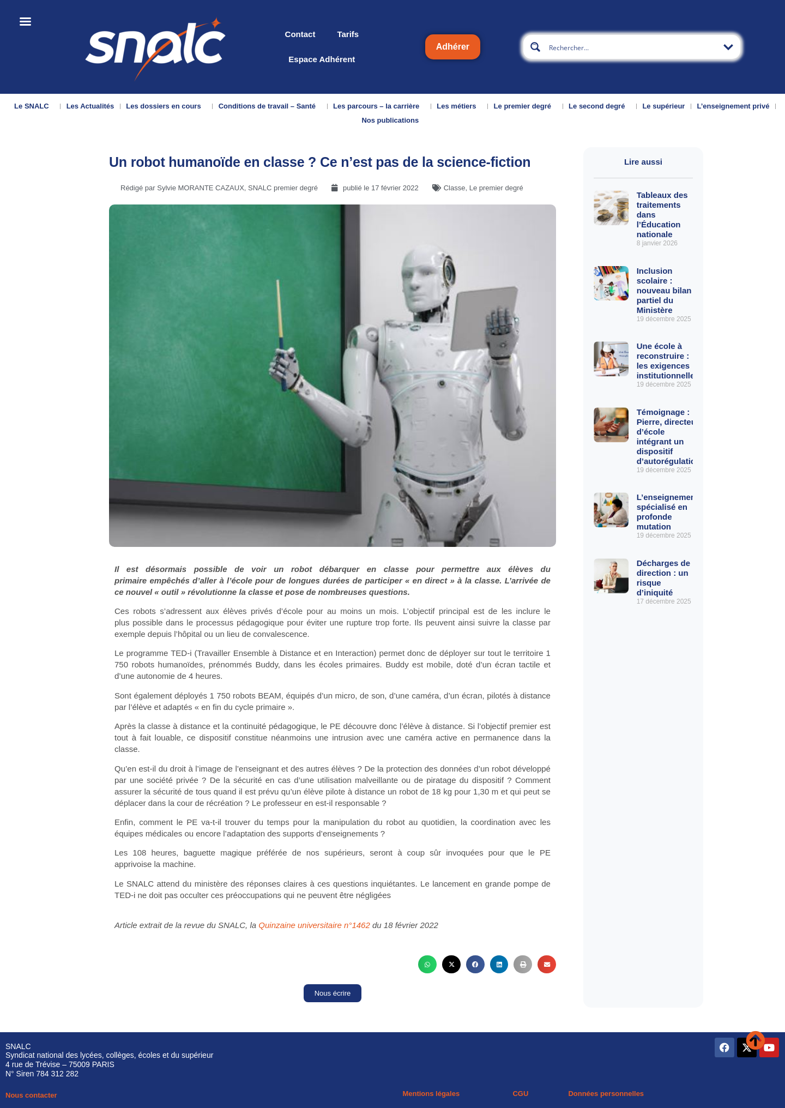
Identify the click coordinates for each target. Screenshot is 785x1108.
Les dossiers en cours (166, 106)
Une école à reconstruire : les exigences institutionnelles (668, 360)
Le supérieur (663, 106)
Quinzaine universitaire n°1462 (314, 925)
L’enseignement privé (733, 106)
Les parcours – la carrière (379, 106)
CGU (520, 1093)
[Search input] (632, 47)
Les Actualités (90, 106)
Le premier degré (525, 106)
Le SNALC (34, 106)
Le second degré (599, 106)
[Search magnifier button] (535, 47)
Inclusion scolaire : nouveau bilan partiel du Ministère (664, 290)
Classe (455, 188)
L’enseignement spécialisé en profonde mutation (667, 511)
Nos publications (392, 120)
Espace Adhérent (321, 59)
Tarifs (348, 34)
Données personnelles (606, 1093)
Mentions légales (431, 1093)
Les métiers (459, 106)
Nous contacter (31, 1095)
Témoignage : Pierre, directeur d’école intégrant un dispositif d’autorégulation (669, 436)
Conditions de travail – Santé (270, 106)
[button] (427, 964)
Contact (300, 34)
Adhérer (452, 46)
